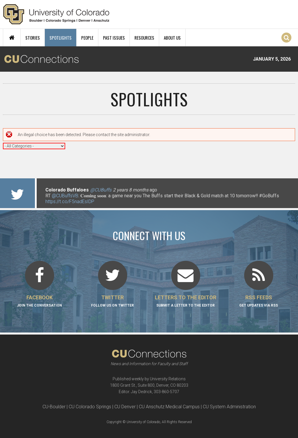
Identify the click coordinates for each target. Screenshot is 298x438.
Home (11, 37)
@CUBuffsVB (65, 195)
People (87, 37)
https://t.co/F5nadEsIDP (69, 201)
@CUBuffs (100, 190)
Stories (32, 37)
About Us (172, 37)
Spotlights (60, 37)
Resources (144, 37)
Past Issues (114, 37)
